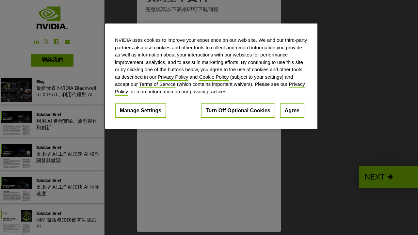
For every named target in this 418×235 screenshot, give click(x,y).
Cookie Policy (214, 77)
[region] (211, 76)
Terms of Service (157, 84)
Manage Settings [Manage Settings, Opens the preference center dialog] (140, 110)
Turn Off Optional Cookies (238, 110)
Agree (292, 110)
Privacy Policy (173, 77)
